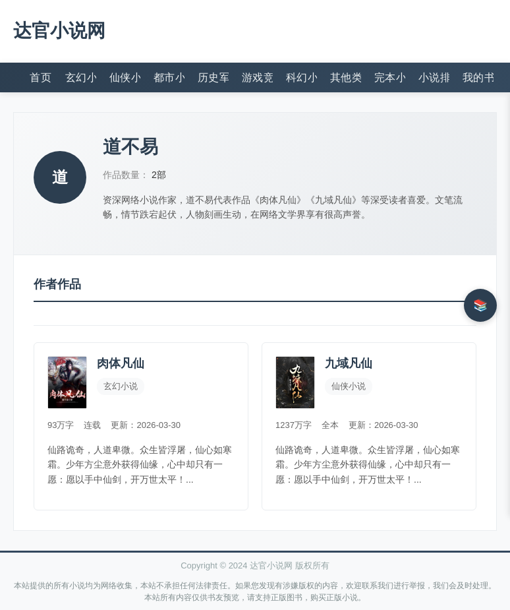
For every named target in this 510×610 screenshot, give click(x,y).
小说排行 (433, 77)
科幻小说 (301, 77)
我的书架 (478, 77)
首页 (40, 77)
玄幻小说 (80, 77)
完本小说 (389, 77)
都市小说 (169, 77)
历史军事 (213, 77)
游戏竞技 (257, 77)
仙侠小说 (124, 77)
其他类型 (345, 77)
